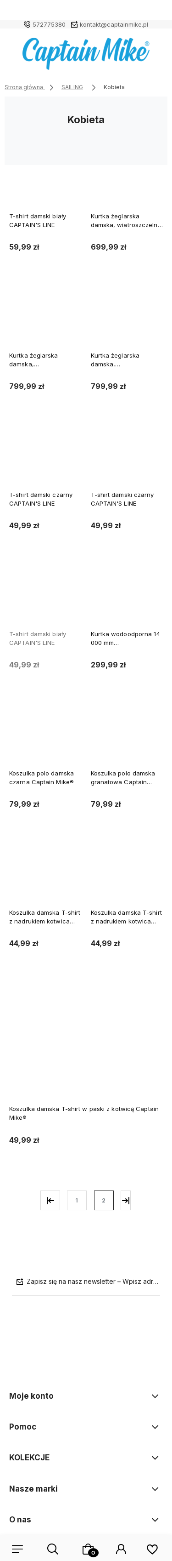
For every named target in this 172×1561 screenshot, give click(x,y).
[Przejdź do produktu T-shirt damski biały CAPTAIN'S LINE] (45, 180)
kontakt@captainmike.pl (114, 24)
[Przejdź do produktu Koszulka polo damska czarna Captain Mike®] (45, 737)
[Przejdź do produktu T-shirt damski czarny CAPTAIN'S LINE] (45, 458)
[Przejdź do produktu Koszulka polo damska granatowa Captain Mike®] (127, 737)
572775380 (49, 24)
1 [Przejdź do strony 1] (76, 1200)
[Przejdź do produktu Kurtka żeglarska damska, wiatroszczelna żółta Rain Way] (127, 180)
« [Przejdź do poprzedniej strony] (50, 1201)
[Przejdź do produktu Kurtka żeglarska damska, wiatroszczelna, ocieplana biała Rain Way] (127, 319)
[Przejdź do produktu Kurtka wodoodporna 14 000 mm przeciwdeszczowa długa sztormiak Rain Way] (127, 598)
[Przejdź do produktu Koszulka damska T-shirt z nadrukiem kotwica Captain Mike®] (45, 876)
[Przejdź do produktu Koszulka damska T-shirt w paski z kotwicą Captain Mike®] (86, 1045)
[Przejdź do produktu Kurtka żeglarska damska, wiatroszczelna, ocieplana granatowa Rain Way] (45, 319)
